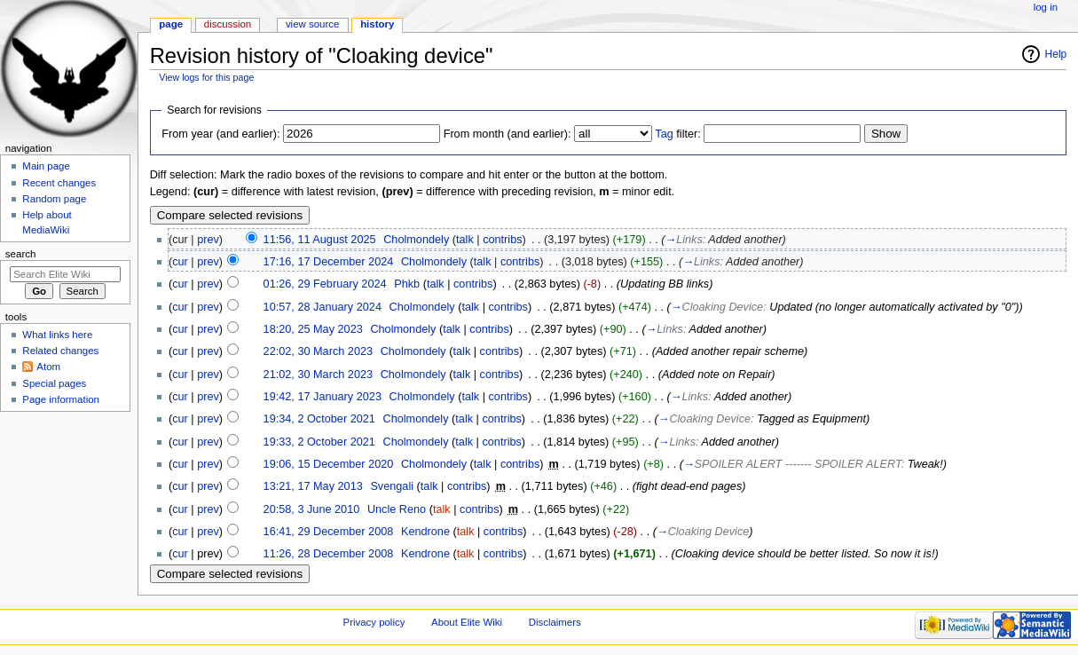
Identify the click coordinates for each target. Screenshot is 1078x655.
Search (20, 254)
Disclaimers (555, 622)
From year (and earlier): (220, 134)
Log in (1046, 7)
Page (171, 24)
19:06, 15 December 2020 (329, 464)
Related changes (60, 350)
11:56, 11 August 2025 (320, 239)
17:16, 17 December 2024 (329, 262)
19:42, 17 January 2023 (323, 397)
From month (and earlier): (507, 134)
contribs (502, 239)
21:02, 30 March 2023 (318, 374)
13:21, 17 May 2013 (313, 486)
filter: (678, 134)
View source (312, 24)
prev (208, 239)
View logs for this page (206, 77)
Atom (48, 366)
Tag (664, 134)
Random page (54, 198)
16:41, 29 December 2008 (329, 531)
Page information (60, 399)
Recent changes (59, 183)
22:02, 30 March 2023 (318, 351)
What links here (57, 334)
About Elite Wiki (466, 622)
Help (1056, 54)
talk (465, 239)
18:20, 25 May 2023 (313, 329)
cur (180, 262)
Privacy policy (374, 622)
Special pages (54, 383)
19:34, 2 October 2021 (319, 419)
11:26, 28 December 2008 (329, 554)
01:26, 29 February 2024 (325, 284)
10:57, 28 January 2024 (323, 307)
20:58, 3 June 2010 (312, 509)
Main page (46, 166)
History (377, 24)
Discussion (227, 24)
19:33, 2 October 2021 (319, 442)
